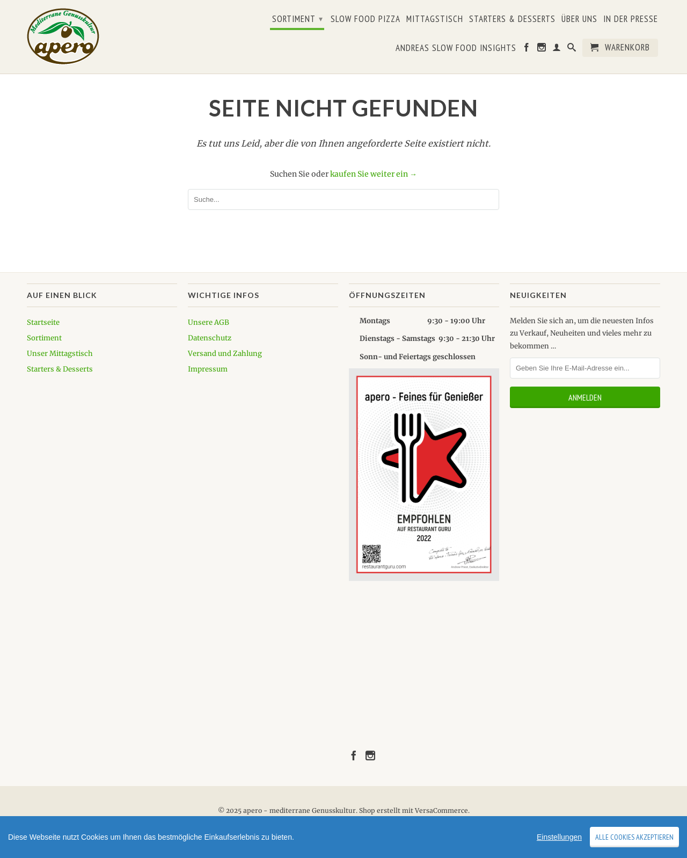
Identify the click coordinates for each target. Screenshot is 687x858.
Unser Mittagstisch (60, 353)
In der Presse (630, 19)
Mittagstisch (434, 19)
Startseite (43, 322)
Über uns (579, 19)
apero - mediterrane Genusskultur (299, 810)
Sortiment (297, 19)
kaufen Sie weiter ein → (373, 174)
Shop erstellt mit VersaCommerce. (414, 810)
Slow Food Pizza (365, 19)
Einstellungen (559, 837)
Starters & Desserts (512, 19)
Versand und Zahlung (225, 353)
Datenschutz (209, 338)
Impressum (208, 369)
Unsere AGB (208, 322)
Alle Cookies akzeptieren (634, 837)
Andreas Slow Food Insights (456, 48)
